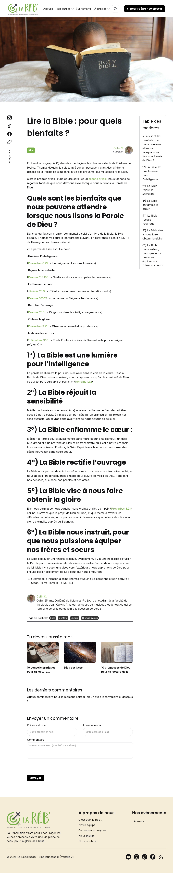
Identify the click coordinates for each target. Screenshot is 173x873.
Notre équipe (87, 825)
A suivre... (140, 821)
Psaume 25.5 (36, 312)
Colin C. (118, 148)
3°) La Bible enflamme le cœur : (150, 205)
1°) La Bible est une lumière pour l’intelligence (151, 173)
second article (98, 179)
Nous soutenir (88, 841)
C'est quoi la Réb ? (91, 819)
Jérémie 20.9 (36, 291)
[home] (23, 9)
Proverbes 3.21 (37, 326)
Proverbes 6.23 (38, 263)
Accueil (48, 8)
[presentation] (52, 766)
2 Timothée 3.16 (38, 340)
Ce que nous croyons (92, 830)
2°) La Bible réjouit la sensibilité (149, 190)
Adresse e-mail (92, 725)
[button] (64, 8)
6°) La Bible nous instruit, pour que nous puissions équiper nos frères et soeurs (152, 255)
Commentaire (35, 739)
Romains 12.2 (83, 381)
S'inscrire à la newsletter (144, 9)
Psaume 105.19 (37, 298)
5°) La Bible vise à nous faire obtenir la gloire (152, 234)
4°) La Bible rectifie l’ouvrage (149, 219)
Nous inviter (86, 835)
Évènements (84, 8)
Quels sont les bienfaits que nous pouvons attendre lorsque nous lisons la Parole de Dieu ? (152, 148)
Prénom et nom (36, 725)
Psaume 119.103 (38, 277)
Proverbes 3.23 (121, 508)
